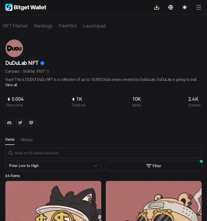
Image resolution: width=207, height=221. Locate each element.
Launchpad (94, 26)
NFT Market (15, 26)
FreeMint (68, 26)
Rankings (43, 26)
